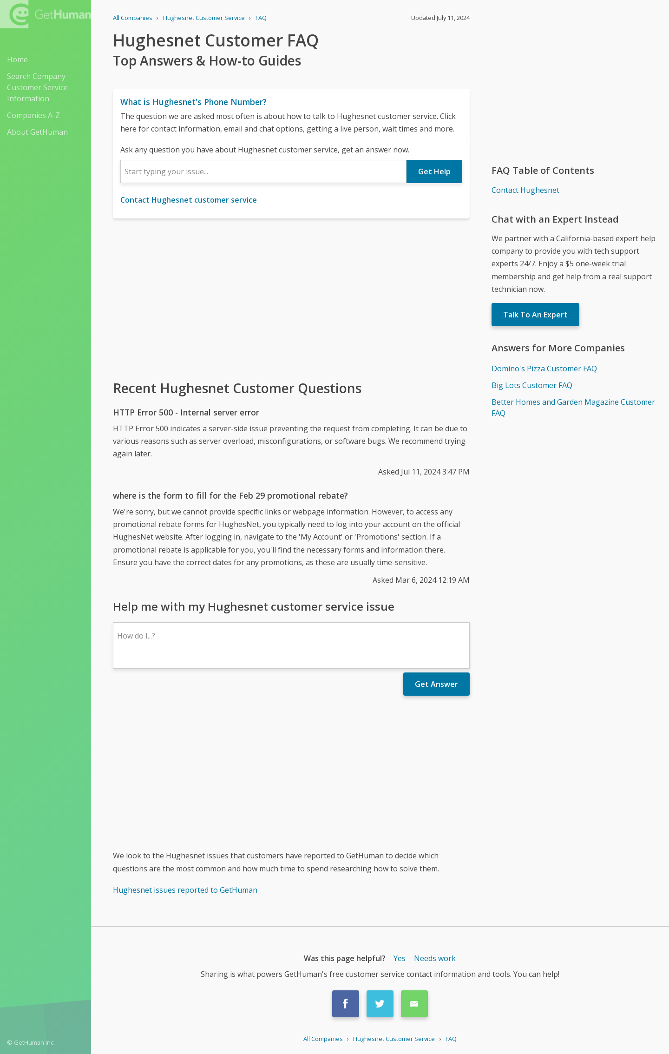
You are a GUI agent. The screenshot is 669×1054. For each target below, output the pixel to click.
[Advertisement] (291, 298)
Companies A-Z (33, 115)
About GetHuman (37, 132)
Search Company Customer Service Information (37, 87)
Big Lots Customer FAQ (532, 385)
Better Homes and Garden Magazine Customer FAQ (573, 407)
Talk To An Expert (535, 315)
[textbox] (263, 171)
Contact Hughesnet (525, 190)
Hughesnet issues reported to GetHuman (185, 890)
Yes (400, 958)
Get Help (434, 171)
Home (17, 59)
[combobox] (263, 171)
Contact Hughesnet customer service (188, 200)
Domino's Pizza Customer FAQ (544, 368)
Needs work (435, 958)
